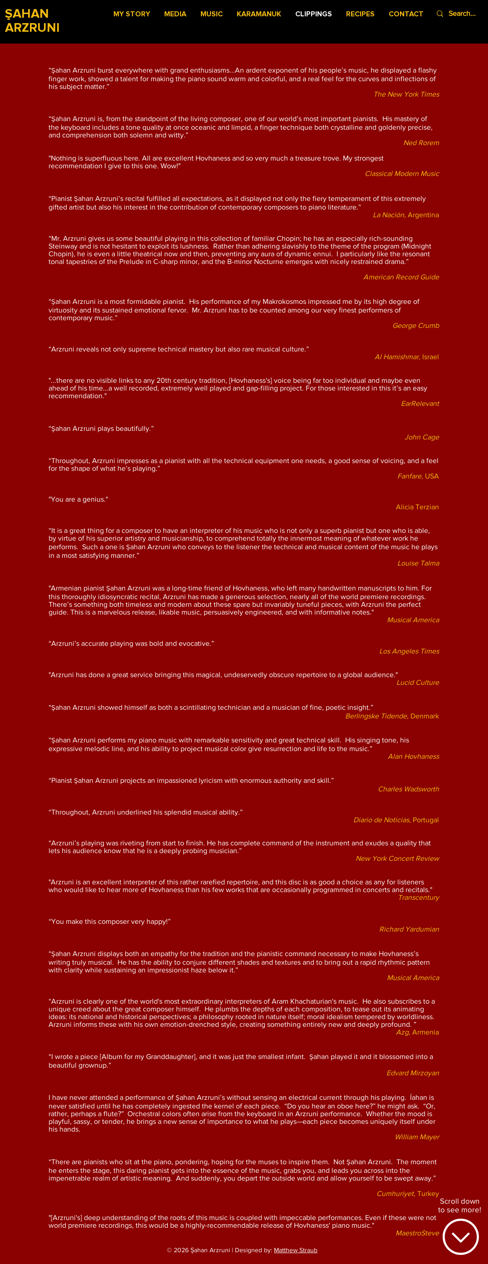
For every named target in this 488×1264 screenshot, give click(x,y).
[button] (175, 14)
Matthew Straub (295, 1250)
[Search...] (465, 13)
